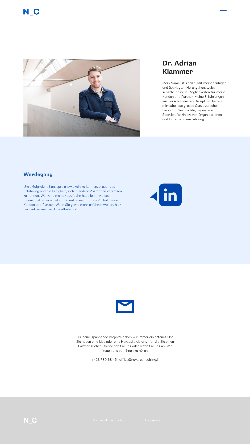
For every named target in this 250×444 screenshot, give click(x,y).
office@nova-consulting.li (139, 359)
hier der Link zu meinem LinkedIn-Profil (72, 207)
